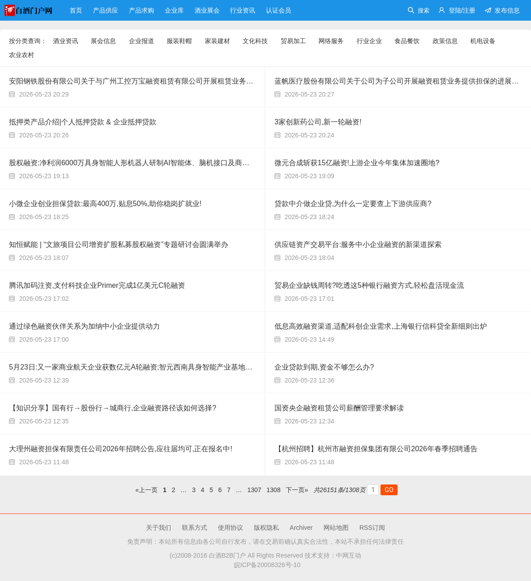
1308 (273, 489)
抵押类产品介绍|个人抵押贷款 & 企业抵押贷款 (82, 122)
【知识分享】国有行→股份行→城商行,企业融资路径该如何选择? (112, 408)
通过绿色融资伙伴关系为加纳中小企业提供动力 (84, 326)
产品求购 (142, 10)
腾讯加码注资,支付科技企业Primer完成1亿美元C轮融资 (97, 285)
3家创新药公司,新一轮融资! (318, 122)
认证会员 (278, 10)
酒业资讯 (65, 41)
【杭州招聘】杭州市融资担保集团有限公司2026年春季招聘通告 (376, 449)
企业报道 (141, 41)
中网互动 (348, 555)
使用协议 (230, 527)
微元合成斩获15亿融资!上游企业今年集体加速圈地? (356, 163)
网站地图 (336, 527)
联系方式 (194, 527)
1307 (254, 489)
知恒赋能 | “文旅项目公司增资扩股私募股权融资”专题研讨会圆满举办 (118, 244)
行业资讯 (243, 10)
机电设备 (483, 41)
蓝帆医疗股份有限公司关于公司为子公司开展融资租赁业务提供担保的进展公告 (400, 81)
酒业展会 (208, 10)
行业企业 (369, 41)
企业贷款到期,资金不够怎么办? (324, 367)
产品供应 (106, 10)
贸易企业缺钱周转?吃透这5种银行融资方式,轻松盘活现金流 (369, 285)
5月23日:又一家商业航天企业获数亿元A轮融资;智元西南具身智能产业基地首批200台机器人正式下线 (169, 367)
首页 (77, 10)
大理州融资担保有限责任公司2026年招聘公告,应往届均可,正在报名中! (120, 449)
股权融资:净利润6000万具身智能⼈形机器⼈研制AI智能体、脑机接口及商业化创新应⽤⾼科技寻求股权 (172, 163)
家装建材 (217, 41)
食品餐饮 (407, 41)
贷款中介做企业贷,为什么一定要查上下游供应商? (352, 203)
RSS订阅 (372, 527)
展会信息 (103, 41)
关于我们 (158, 527)
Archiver (301, 527)
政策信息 (445, 41)
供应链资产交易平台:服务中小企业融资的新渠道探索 (358, 244)
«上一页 (146, 489)
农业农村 (21, 55)
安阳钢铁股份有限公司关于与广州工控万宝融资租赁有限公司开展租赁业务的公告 (138, 81)
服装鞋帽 (179, 41)
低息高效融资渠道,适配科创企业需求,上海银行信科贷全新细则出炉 (380, 326)
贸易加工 (293, 41)
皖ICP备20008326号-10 (265, 564)
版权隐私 (266, 527)
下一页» (297, 489)
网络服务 (331, 41)
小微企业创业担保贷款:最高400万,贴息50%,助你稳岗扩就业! (105, 203)
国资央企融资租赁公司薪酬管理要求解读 (339, 408)
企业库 (175, 10)
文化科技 (255, 41)
